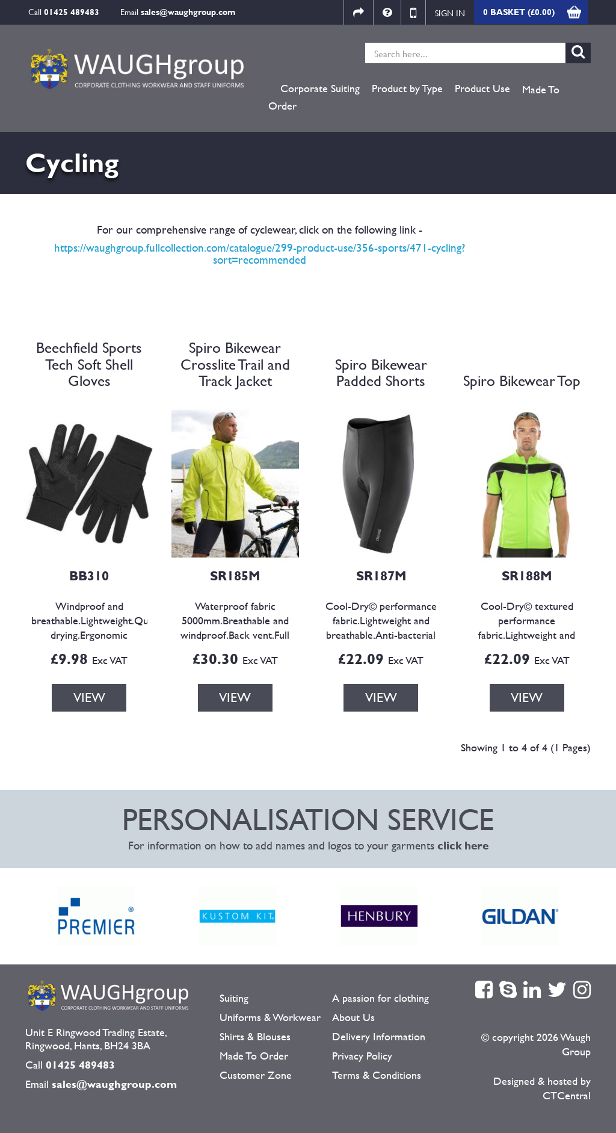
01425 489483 (71, 11)
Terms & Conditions (376, 1075)
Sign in (450, 13)
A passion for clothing (380, 998)
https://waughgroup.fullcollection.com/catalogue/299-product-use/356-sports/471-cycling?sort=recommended (259, 254)
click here (462, 845)
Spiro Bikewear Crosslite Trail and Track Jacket (235, 364)
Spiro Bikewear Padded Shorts (381, 372)
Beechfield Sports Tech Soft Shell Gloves (89, 364)
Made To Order (254, 1056)
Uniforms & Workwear (270, 1017)
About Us (353, 1017)
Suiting (234, 998)
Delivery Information (378, 1036)
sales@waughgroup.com (188, 11)
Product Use (482, 88)
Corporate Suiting (320, 88)
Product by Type (407, 88)
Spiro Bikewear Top (522, 380)
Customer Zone (256, 1075)
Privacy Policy (362, 1056)
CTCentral (567, 1095)
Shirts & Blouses (255, 1036)
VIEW (89, 697)
